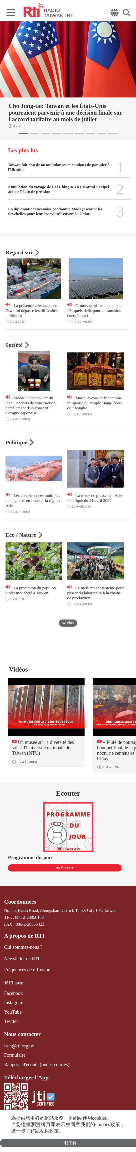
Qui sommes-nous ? (23, 947)
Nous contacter (22, 1034)
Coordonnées (20, 902)
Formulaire (14, 1055)
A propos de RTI (24, 936)
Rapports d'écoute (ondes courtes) (36, 1064)
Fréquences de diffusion (27, 969)
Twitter (11, 1021)
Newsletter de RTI (21, 958)
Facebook (13, 993)
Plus (68, 623)
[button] (23, 133)
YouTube (13, 1012)
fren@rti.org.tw (19, 1045)
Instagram (13, 1002)
